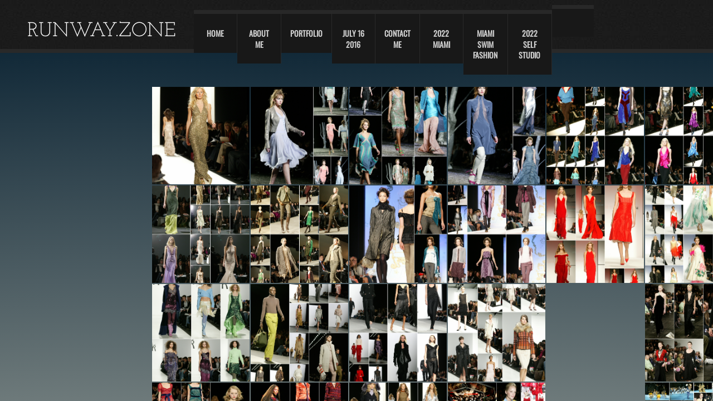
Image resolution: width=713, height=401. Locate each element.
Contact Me (397, 38)
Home (215, 33)
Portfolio (306, 33)
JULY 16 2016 (353, 38)
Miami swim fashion (485, 44)
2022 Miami (441, 38)
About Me (259, 38)
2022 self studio (529, 44)
